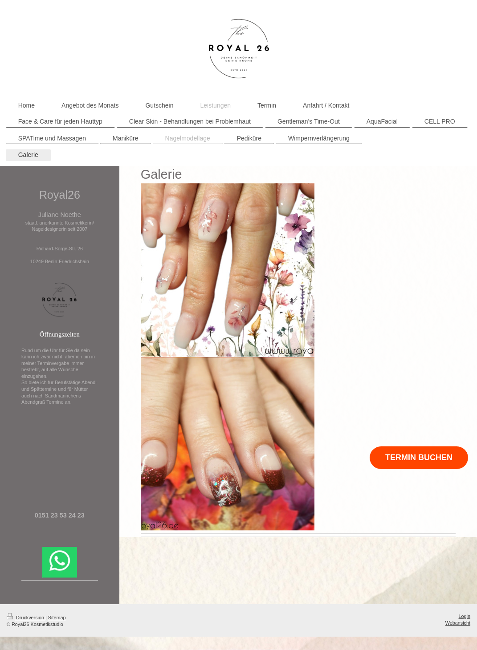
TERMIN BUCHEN (419, 457)
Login (464, 616)
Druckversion (26, 617)
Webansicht (457, 623)
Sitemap (57, 617)
